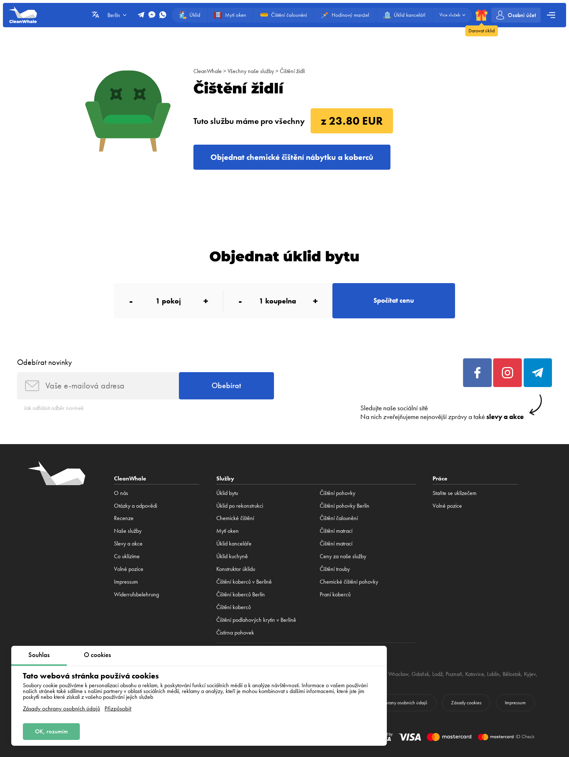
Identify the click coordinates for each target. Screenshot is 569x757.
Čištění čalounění (339, 518)
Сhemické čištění (235, 518)
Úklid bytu (227, 493)
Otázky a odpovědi (135, 505)
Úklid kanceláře (233, 543)
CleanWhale (207, 71)
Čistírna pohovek (235, 632)
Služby (225, 478)
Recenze (124, 518)
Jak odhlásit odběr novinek (54, 407)
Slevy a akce (128, 543)
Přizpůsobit (118, 708)
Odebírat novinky (44, 362)
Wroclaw (398, 674)
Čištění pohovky (337, 493)
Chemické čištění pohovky (349, 581)
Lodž (437, 674)
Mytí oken (227, 530)
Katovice (474, 674)
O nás (121, 493)
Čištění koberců (233, 607)
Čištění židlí (292, 71)
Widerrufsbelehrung (136, 594)
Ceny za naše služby (343, 556)
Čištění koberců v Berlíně (244, 581)
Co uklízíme (127, 556)
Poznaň (454, 674)
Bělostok (512, 674)
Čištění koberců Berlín (240, 594)
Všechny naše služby (251, 71)
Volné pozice (128, 568)
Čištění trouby (335, 568)
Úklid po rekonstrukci (239, 505)
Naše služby (128, 530)
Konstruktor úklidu (235, 568)
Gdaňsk (420, 674)
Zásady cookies (466, 703)
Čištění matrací (336, 530)
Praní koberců (335, 594)
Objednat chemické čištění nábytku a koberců (291, 157)
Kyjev (530, 674)
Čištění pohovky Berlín (344, 505)
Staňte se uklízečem (454, 493)
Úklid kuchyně (232, 556)
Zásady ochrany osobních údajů (61, 708)
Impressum (126, 581)
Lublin (493, 674)
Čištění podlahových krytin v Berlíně (256, 619)
